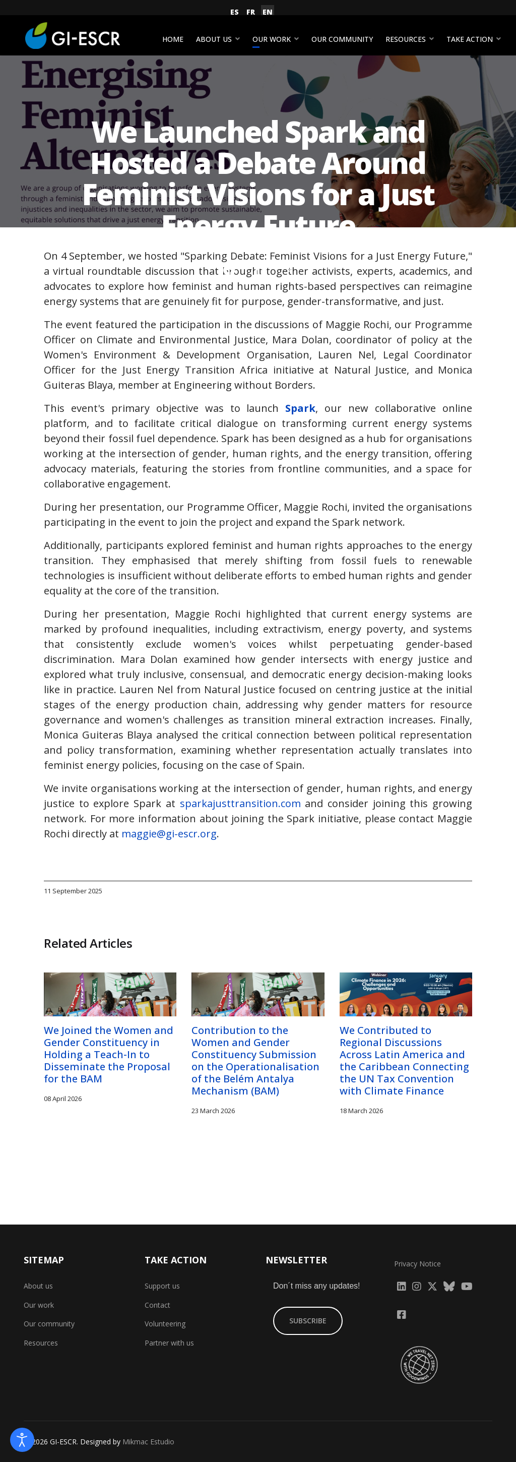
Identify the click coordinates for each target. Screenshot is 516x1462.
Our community (342, 39)
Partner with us (169, 1343)
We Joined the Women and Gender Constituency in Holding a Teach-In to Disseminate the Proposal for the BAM (108, 1054)
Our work (271, 39)
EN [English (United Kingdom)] (268, 12)
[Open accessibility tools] (22, 1440)
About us (214, 39)
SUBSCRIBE (308, 1320)
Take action (469, 39)
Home (172, 39)
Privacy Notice (417, 1263)
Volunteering (165, 1323)
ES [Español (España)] (234, 12)
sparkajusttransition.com (240, 803)
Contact (157, 1305)
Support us (162, 1286)
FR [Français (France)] (250, 12)
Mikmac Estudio (148, 1441)
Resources (405, 39)
